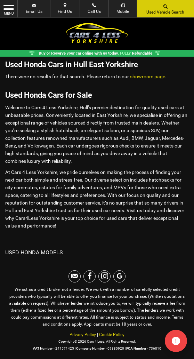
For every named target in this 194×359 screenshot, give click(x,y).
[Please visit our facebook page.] (89, 276)
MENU (8, 9)
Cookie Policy (111, 334)
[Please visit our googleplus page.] (119, 276)
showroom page (147, 76)
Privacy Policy (83, 334)
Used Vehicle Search (165, 9)
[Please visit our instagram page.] (104, 276)
